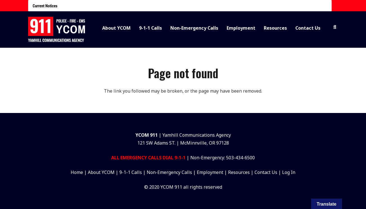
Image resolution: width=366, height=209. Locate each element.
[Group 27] (57, 29)
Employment (210, 172)
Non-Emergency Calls (170, 172)
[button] (334, 27)
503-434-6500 (240, 157)
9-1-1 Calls (130, 172)
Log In (288, 172)
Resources (239, 172)
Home (77, 172)
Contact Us (266, 172)
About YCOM (101, 172)
